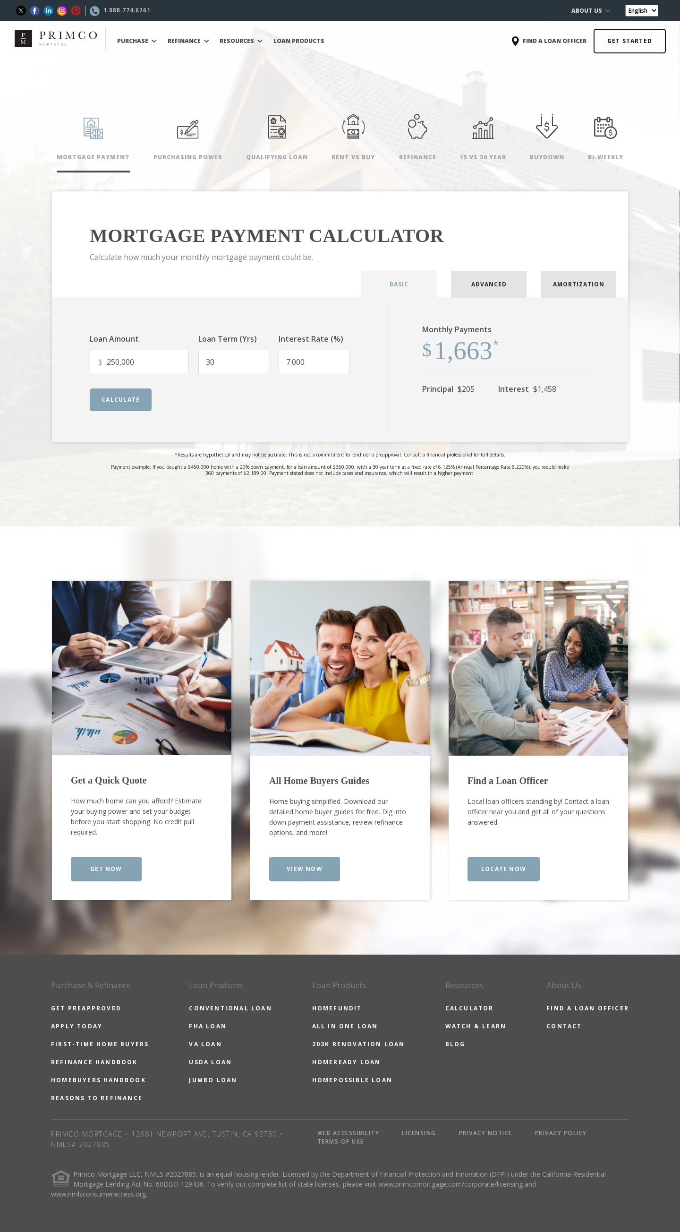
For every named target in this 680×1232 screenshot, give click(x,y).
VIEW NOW (305, 869)
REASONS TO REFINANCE (97, 1098)
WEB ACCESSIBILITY (348, 1133)
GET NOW (106, 869)
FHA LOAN (208, 1026)
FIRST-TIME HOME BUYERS (100, 1044)
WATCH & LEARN (476, 1026)
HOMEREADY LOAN (346, 1062)
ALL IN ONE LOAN (345, 1026)
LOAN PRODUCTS (298, 41)
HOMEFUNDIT (337, 1008)
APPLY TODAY (76, 1026)
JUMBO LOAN (213, 1080)
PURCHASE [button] (137, 41)
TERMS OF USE (340, 1141)
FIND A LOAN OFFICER (587, 1008)
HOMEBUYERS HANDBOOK (98, 1080)
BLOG (455, 1044)
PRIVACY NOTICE (485, 1133)
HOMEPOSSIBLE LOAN (352, 1080)
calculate (121, 400)
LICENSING (419, 1133)
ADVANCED (489, 284)
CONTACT (564, 1026)
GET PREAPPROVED (86, 1008)
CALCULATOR (469, 1008)
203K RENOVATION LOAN (358, 1044)
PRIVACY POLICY (561, 1133)
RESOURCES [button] (241, 41)
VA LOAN (205, 1044)
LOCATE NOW (503, 869)
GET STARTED (629, 41)
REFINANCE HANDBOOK (94, 1062)
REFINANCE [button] (188, 41)
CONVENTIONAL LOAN (230, 1008)
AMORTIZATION (578, 284)
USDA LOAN (210, 1062)
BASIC (399, 284)
